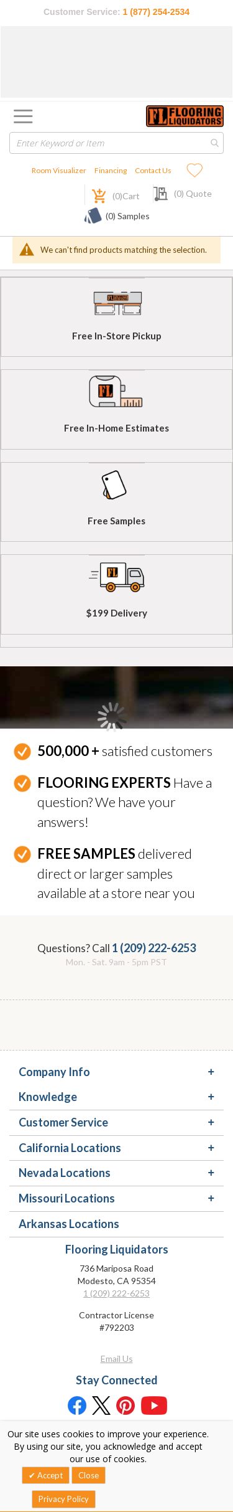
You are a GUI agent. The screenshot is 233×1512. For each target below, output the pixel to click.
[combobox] (116, 143)
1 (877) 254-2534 (156, 12)
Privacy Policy (64, 1499)
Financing (110, 170)
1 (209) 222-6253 (154, 948)
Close (88, 1475)
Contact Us (153, 170)
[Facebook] (76, 1404)
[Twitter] (101, 1404)
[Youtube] (154, 1404)
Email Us (117, 1358)
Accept (49, 1475)
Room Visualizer (59, 170)
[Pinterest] (126, 1404)
